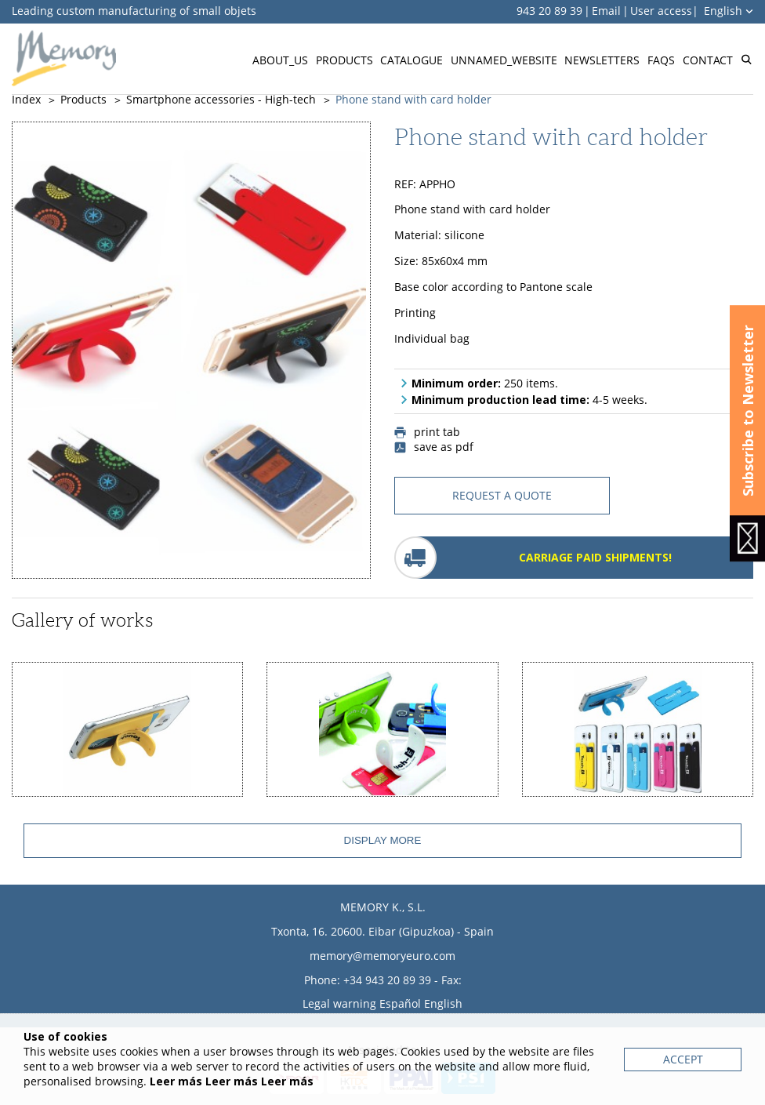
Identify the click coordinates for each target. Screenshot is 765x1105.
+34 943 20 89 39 (387, 979)
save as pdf (433, 447)
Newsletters (602, 60)
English (728, 10)
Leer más (176, 1081)
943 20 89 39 (549, 10)
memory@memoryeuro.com (382, 955)
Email (606, 10)
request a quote (502, 495)
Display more (383, 840)
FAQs (661, 60)
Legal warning (339, 1003)
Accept (683, 1059)
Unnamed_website (504, 60)
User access (661, 10)
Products (344, 60)
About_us (280, 60)
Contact (708, 60)
